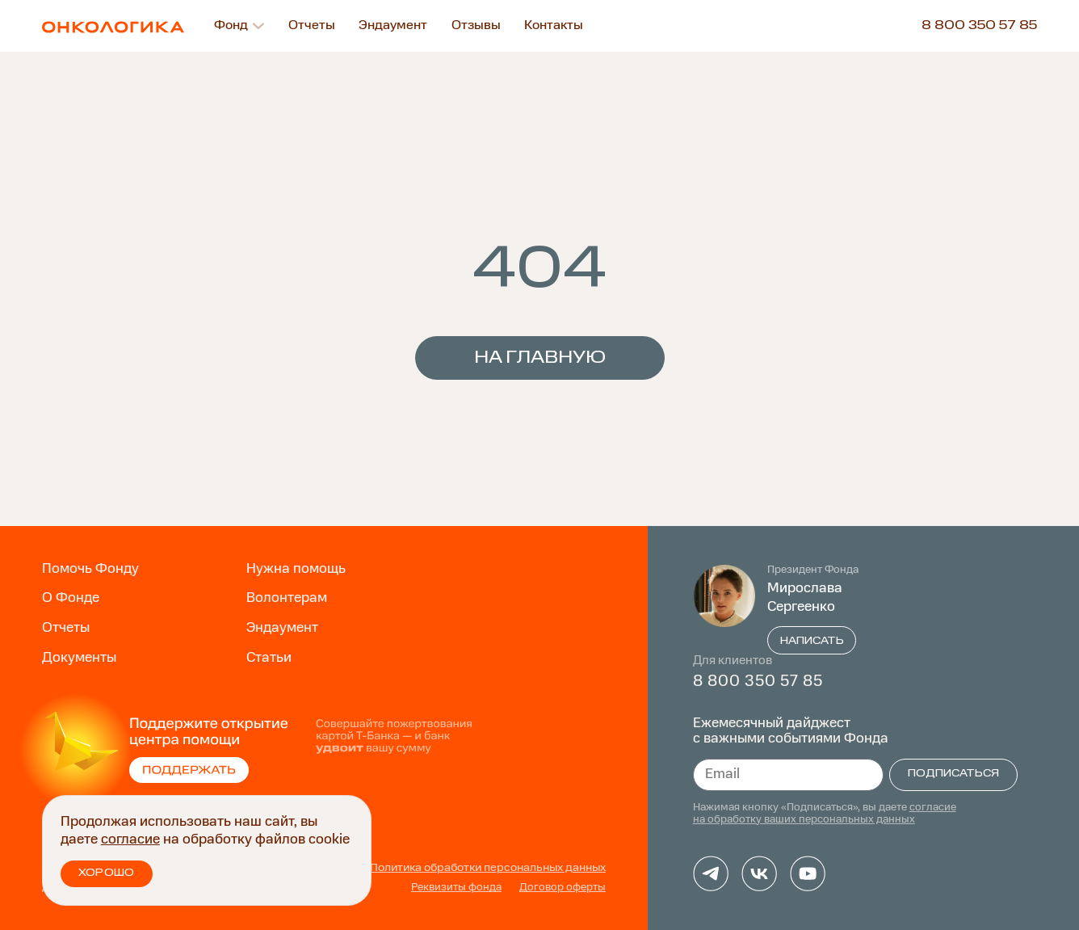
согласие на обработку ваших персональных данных (824, 813)
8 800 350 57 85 (979, 25)
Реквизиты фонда (456, 887)
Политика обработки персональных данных (488, 867)
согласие (130, 840)
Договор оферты (562, 887)
